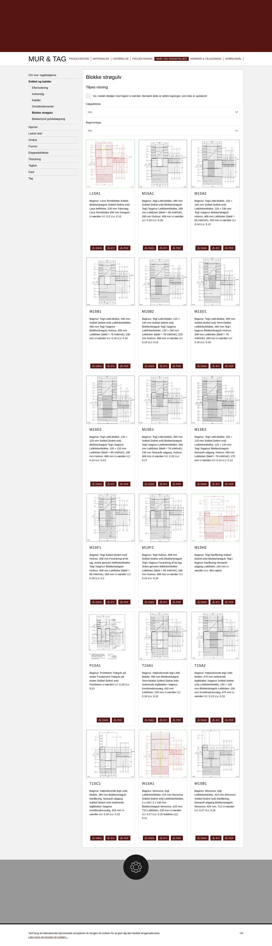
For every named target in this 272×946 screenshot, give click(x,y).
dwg (97, 248)
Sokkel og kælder (40, 81)
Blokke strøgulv (42, 112)
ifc (111, 248)
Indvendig (38, 94)
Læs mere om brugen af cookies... (48, 937)
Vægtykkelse (93, 103)
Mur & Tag (47, 58)
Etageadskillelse (38, 152)
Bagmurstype (93, 122)
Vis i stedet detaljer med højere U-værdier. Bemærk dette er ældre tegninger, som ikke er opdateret (146, 96)
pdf (124, 248)
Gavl (31, 172)
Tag (30, 178)
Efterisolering (40, 87)
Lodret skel (35, 133)
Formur (32, 146)
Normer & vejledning (206, 58)
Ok (242, 933)
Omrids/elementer (43, 106)
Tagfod (32, 165)
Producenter (79, 58)
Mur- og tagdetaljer (171, 58)
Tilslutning (34, 159)
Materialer (101, 58)
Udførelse (121, 58)
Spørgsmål (233, 58)
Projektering (142, 58)
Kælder (36, 100)
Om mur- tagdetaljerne (42, 75)
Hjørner (33, 127)
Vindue (32, 139)
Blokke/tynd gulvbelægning (48, 118)
